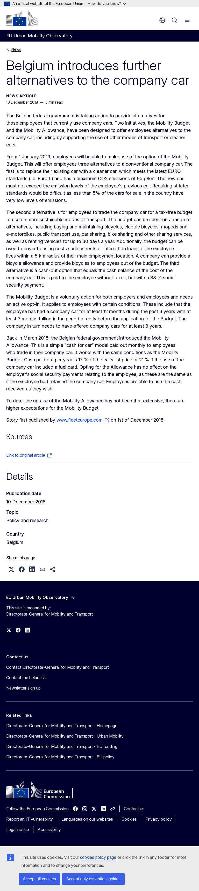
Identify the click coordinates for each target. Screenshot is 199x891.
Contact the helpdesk (26, 677)
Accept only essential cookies (93, 879)
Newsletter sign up (23, 688)
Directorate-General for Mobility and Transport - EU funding (61, 746)
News (16, 49)
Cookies (129, 819)
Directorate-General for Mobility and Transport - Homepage (61, 725)
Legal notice (17, 829)
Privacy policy (158, 819)
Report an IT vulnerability (29, 819)
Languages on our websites (87, 819)
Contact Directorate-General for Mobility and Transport (57, 667)
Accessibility (49, 829)
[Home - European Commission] (22, 18)
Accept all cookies (39, 879)
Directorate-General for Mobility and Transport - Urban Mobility (65, 736)
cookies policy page (98, 857)
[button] (11, 569)
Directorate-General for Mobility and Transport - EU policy (60, 756)
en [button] (162, 20)
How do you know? (107, 3)
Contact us (134, 808)
